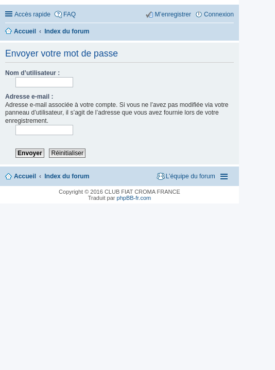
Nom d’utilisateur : (32, 73)
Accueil (25, 176)
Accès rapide (32, 14)
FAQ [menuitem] (69, 14)
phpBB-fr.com (134, 198)
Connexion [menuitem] (219, 14)
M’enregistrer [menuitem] (172, 14)
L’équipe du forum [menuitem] (190, 176)
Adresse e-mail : (29, 96)
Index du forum (66, 176)
